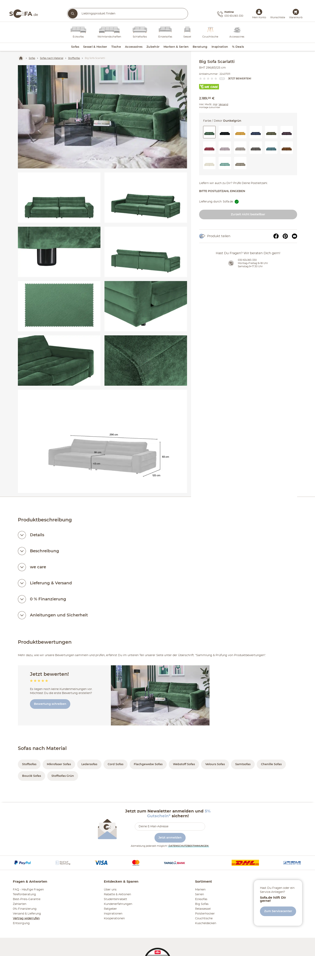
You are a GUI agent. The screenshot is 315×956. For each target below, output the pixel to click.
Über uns (110, 889)
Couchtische (204, 918)
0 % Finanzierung (48, 599)
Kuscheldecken (205, 923)
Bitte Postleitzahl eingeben (222, 191)
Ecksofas (201, 899)
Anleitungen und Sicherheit (59, 615)
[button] (225, 132)
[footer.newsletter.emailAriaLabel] (170, 826)
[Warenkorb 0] (296, 12)
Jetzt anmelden (170, 837)
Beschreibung (44, 551)
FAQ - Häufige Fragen (28, 889)
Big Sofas (202, 904)
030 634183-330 (247, 260)
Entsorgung (21, 923)
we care (38, 567)
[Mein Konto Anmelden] (259, 12)
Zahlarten (19, 904)
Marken (200, 889)
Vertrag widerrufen (26, 918)
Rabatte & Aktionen (117, 894)
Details (37, 535)
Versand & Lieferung (27, 913)
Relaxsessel (203, 908)
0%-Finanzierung (25, 908)
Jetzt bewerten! (239, 78)
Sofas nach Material (42, 748)
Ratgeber (110, 908)
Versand (223, 104)
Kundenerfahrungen (118, 904)
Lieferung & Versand (51, 583)
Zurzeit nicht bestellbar (248, 214)
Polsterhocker (205, 913)
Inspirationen (113, 913)
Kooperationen (114, 918)
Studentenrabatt (115, 899)
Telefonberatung (24, 894)
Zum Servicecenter (278, 911)
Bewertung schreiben (50, 704)
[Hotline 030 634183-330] (230, 14)
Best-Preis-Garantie (26, 899)
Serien (199, 894)
